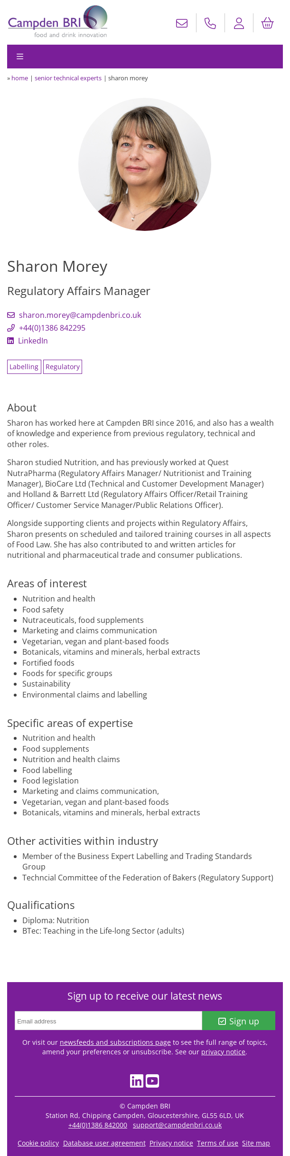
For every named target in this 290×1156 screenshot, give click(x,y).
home (19, 78)
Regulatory (63, 366)
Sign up (239, 1021)
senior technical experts (68, 78)
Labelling (23, 366)
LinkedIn (27, 340)
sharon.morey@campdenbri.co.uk (74, 315)
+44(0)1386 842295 (46, 328)
